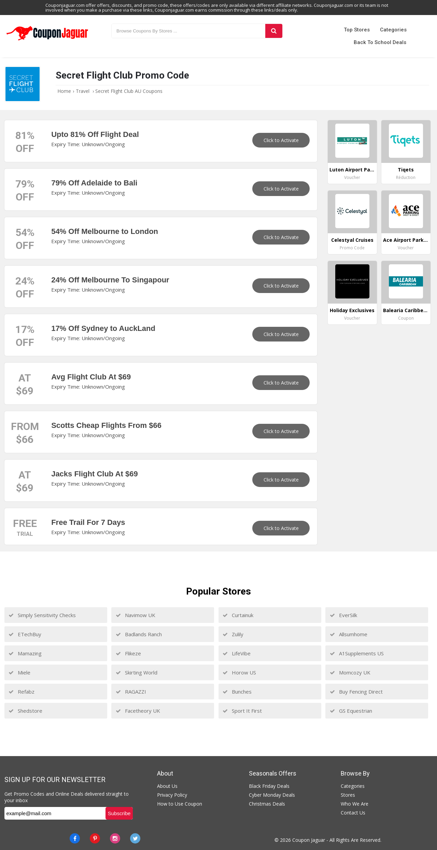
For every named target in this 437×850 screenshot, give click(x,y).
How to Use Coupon (179, 803)
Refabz (21, 691)
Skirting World (136, 672)
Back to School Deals (380, 42)
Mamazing (25, 653)
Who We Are (354, 803)
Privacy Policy (172, 795)
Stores (348, 795)
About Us (167, 786)
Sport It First (242, 710)
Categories (393, 30)
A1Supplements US (357, 653)
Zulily (233, 634)
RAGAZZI (131, 691)
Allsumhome (348, 634)
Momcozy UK (350, 672)
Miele (19, 672)
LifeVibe (237, 653)
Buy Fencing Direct (356, 691)
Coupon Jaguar (308, 840)
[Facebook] (75, 838)
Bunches (237, 691)
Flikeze (128, 653)
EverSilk (343, 615)
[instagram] (115, 838)
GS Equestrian (351, 710)
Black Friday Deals (269, 786)
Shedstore (25, 710)
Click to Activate (281, 140)
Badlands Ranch (139, 634)
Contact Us (353, 812)
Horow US (239, 672)
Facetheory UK (138, 710)
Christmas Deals (267, 803)
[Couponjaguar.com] (47, 40)
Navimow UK (135, 615)
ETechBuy (25, 634)
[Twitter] (135, 838)
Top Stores (357, 30)
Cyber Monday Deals (272, 795)
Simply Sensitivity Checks (42, 615)
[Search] (273, 31)
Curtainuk (238, 615)
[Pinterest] (95, 838)
